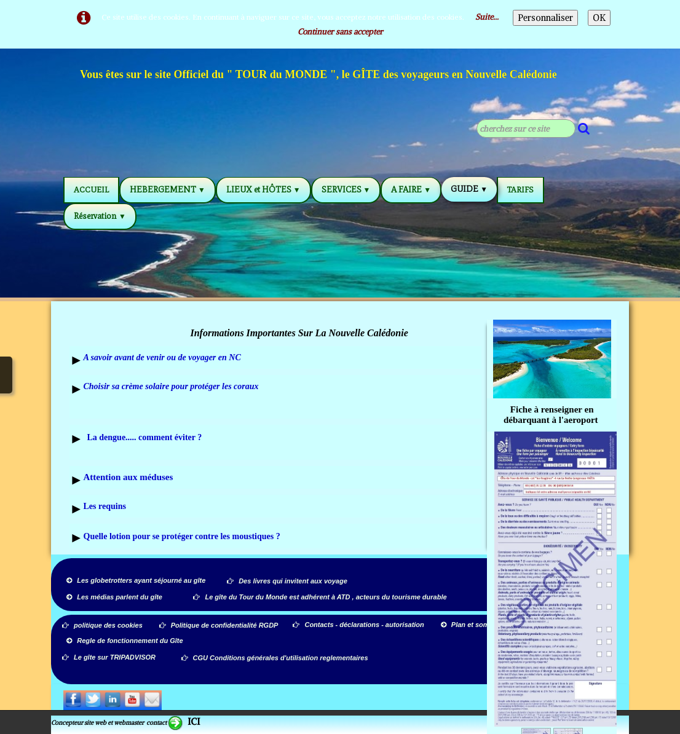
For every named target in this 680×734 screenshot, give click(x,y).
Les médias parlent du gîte (114, 597)
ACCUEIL (91, 189)
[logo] (319, 76)
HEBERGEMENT (167, 189)
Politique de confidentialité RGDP (219, 625)
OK (599, 17)
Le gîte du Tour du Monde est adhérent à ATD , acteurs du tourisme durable (319, 597)
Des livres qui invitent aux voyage (287, 581)
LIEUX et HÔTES (263, 189)
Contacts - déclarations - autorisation (359, 624)
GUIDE (469, 189)
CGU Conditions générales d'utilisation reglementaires (274, 657)
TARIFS (520, 189)
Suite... (487, 17)
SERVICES (346, 189)
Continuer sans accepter (340, 31)
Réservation (100, 216)
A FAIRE (411, 189)
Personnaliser (545, 17)
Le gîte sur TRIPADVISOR (109, 657)
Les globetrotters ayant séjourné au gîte (135, 580)
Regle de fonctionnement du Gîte (125, 640)
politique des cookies (102, 625)
